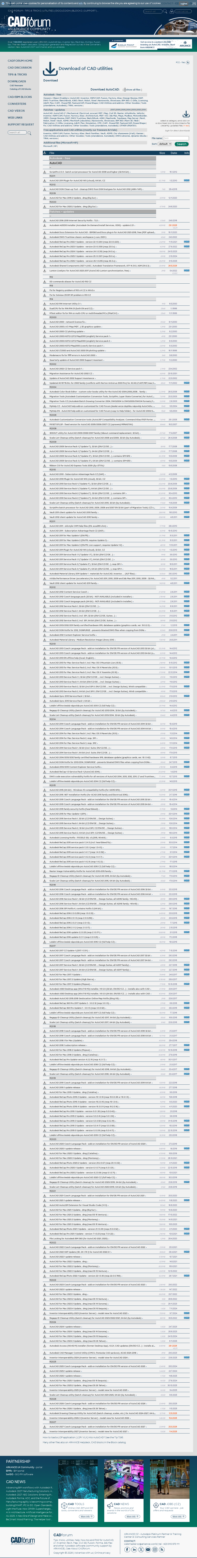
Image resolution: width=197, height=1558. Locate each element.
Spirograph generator (49, 44)
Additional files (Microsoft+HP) (61, 142)
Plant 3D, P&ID (132, 120)
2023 (134, 110)
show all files (132, 89)
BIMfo (9, 1470)
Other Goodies (132, 103)
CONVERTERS (17, 103)
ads (80, 3)
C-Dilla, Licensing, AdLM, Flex (70, 123)
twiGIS (9, 1474)
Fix (44, 125)
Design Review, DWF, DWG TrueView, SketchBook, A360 (77, 118)
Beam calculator (29, 44)
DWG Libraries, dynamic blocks (131, 136)
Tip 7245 (118, 1437)
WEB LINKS (15, 117)
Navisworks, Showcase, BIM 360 (113, 100)
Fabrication (49, 123)
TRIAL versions (75, 105)
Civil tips (89, 42)
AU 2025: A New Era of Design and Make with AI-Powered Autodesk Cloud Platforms (51, 1516)
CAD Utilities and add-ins (111, 103)
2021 (144, 110)
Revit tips (79, 42)
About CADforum (80, 1548)
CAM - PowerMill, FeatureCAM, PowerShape (76, 103)
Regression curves (74, 44)
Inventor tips (68, 42)
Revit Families (92, 133)
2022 (139, 110)
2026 (118, 110)
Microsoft (48, 146)
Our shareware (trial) (124, 133)
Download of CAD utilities (78, 68)
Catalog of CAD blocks (20, 89)
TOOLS (76, 1504)
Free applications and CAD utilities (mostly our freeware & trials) (80, 129)
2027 (113, 110)
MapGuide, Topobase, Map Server (122, 118)
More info (86, 1516)
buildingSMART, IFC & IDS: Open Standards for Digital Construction (42, 1505)
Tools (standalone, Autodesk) (103, 125)
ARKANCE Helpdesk (79, 1442)
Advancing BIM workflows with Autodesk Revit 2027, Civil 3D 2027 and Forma (47, 1487)
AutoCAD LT (60, 113)
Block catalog (118, 1442)
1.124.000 (17, 42)
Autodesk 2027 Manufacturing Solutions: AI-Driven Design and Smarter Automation (51, 1491)
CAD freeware (16, 85)
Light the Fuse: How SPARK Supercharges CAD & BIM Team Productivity (44, 1508)
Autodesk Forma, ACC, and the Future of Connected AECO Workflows (44, 1498)
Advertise (79, 1552)
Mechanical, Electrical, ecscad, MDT (84, 113)
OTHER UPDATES (128, 125)
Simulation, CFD (93, 123)
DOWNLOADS (17, 81)
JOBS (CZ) (170, 1504)
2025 (123, 110)
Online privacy (102, 1552)
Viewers (47, 98)
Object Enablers (61, 98)
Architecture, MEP (94, 115)
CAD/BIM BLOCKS (20, 97)
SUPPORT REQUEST (21, 124)
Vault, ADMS (63, 120)
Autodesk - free (52, 94)
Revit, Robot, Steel (87, 100)
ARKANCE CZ (131, 1534)
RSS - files (183, 62)
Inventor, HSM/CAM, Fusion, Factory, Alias (101, 98)
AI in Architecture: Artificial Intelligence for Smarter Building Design (42, 1512)
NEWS (121, 1504)
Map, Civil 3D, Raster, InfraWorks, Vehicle (124, 113)
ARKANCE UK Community (20, 1467)
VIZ (106, 115)
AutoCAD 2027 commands (34, 47)
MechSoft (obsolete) (80, 120)
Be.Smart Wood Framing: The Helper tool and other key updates (40, 1519)
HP (55, 146)
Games (139, 133)
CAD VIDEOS (16, 110)
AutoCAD (74, 98)
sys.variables (58, 47)
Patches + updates (54, 109)
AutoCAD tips (54, 42)
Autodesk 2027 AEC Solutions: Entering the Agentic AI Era (37, 1494)
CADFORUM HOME (20, 60)
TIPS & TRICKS (17, 74)
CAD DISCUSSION (20, 67)
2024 (128, 110)
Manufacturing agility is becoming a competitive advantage (38, 1501)
